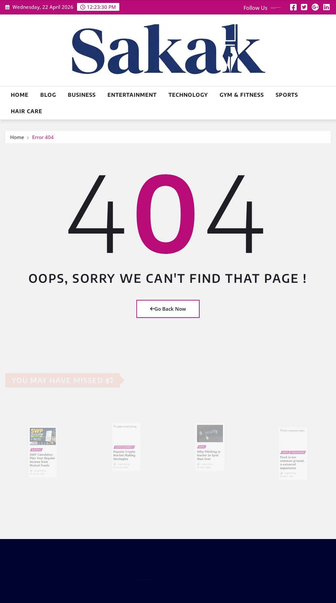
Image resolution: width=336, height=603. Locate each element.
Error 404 (43, 138)
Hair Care (26, 111)
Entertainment (132, 95)
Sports (287, 95)
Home (20, 95)
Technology (188, 95)
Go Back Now (168, 308)
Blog (48, 95)
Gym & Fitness (242, 95)
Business (82, 95)
